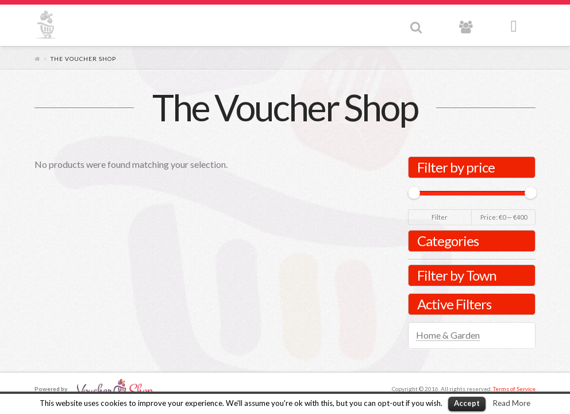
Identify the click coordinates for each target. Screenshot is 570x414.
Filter (440, 217)
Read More (511, 403)
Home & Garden (448, 334)
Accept (467, 403)
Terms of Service (514, 388)
